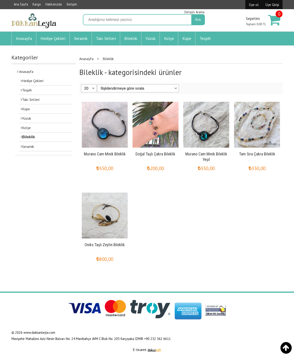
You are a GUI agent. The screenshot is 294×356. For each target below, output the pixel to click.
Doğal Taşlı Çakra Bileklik (155, 154)
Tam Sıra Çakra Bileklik (257, 154)
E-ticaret (140, 349)
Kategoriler (24, 57)
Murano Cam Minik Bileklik (105, 154)
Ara (198, 20)
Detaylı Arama (194, 12)
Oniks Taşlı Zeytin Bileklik (105, 245)
